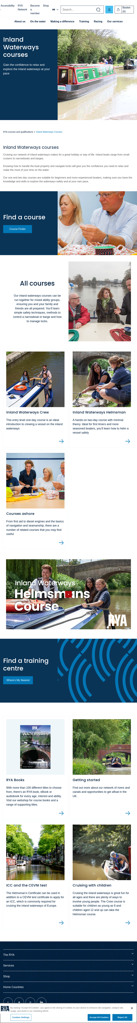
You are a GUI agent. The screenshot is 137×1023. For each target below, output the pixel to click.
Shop (46, 5)
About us (19, 21)
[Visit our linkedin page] (41, 1002)
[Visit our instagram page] (30, 1002)
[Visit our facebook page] (8, 1002)
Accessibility (8, 5)
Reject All (122, 1017)
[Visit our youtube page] (19, 1002)
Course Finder (17, 229)
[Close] (131, 1008)
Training (84, 21)
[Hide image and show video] (68, 594)
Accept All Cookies (99, 1017)
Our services (115, 21)
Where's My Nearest (18, 680)
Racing (98, 21)
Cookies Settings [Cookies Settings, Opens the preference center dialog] (21, 1017)
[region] (68, 1013)
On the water (38, 21)
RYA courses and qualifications (18, 132)
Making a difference (62, 21)
